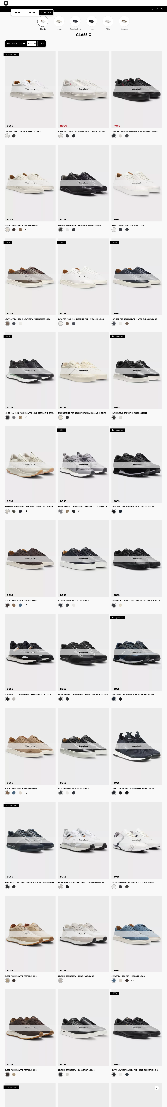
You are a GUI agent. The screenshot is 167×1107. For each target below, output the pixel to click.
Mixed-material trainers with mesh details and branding (30, 413)
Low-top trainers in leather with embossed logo (28, 319)
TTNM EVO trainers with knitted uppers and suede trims (30, 507)
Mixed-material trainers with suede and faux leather (83, 694)
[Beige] (20, 229)
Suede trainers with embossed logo (21, 225)
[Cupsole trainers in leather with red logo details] (83, 89)
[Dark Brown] (14, 229)
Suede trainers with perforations (21, 976)
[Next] (54, 89)
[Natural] (114, 229)
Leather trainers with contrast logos (76, 1070)
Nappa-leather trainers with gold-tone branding (134, 1070)
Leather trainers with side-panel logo (76, 976)
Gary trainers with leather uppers (127, 225)
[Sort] (41, 43)
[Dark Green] (14, 511)
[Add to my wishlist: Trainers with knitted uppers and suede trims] (157, 1088)
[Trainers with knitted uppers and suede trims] (136, 746)
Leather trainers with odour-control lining (79, 225)
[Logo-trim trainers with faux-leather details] (136, 464)
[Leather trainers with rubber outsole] (30, 89)
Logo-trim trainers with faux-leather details (132, 507)
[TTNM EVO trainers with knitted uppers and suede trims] (30, 464)
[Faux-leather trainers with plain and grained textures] (83, 370)
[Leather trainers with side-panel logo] (83, 934)
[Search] (152, 9)
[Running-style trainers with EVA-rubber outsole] (30, 652)
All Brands (46, 12)
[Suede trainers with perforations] (30, 934)
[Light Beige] (7, 511)
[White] (7, 136)
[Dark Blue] (73, 229)
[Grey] (14, 417)
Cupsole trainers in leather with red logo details (81, 131)
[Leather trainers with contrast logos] (83, 1027)
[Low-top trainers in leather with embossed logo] (30, 276)
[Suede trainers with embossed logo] (30, 183)
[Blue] (20, 511)
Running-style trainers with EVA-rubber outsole (28, 694)
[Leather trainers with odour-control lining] (83, 183)
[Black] (14, 136)
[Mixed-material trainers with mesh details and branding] (30, 370)
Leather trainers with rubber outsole (23, 131)
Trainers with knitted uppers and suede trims (132, 788)
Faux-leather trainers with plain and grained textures (83, 413)
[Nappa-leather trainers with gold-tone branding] (136, 1027)
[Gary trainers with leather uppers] (136, 183)
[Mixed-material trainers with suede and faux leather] (83, 652)
